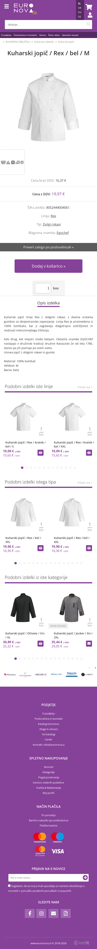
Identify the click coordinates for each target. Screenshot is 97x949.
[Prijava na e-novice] (85, 878)
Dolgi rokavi (52, 224)
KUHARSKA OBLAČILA (18, 41)
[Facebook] (30, 913)
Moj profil (48, 793)
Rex (53, 216)
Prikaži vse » (84, 387)
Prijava (88, 19)
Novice (42, 35)
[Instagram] (41, 913)
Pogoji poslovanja (48, 777)
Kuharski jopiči (66, 41)
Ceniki (48, 739)
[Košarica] (88, 7)
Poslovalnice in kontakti (25, 35)
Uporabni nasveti (70, 35)
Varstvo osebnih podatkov (48, 782)
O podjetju (6, 35)
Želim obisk (54, 35)
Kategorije (48, 772)
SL (79, 3)
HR (79, 8)
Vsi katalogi (48, 734)
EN (79, 12)
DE (79, 16)
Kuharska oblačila (44, 41)
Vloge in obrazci (48, 729)
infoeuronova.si (54, 744)
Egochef (63, 233)
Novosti (48, 767)
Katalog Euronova (48, 724)
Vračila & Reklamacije (48, 787)
